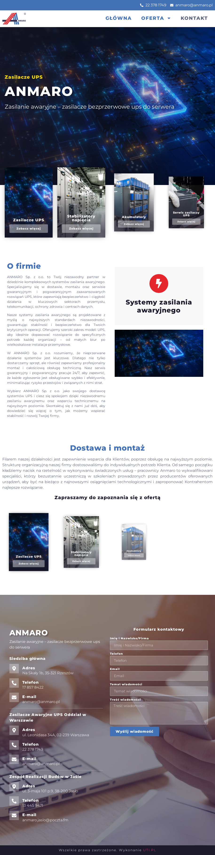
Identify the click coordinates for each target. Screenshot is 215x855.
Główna (119, 18)
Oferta (156, 18)
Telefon (116, 653)
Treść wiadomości (125, 699)
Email (115, 669)
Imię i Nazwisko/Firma (129, 638)
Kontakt (194, 18)
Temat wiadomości (126, 684)
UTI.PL (149, 850)
